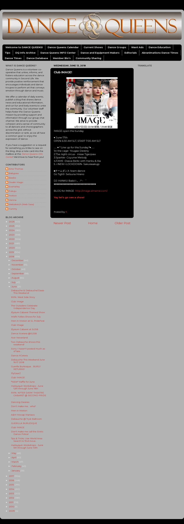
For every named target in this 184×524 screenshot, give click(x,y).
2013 (12, 493)
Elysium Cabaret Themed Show (28, 312)
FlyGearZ (16, 373)
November (18, 264)
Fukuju (12, 191)
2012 (12, 497)
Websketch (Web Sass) (21, 204)
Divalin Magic (16, 182)
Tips (7, 52)
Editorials (130, 52)
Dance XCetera (19, 355)
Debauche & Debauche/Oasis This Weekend (27, 291)
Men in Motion (19, 410)
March (15, 461)
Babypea (14, 173)
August (16, 277)
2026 (12, 221)
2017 (12, 476)
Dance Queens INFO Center (58, 52)
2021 (12, 243)
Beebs (12, 177)
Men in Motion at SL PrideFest (27, 321)
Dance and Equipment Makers (100, 52)
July (14, 282)
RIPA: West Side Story (23, 297)
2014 (12, 489)
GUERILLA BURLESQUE (24, 423)
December (18, 260)
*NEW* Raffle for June (23, 381)
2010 (12, 506)
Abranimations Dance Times (160, 52)
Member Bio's (62, 58)
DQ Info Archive (25, 52)
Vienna (12, 200)
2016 (12, 480)
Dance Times (13, 58)
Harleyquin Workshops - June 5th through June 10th (27, 446)
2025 (12, 226)
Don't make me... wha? (23, 406)
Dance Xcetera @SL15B (24, 333)
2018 (12, 256)
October (16, 269)
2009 (12, 511)
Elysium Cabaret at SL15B (24, 329)
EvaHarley (14, 186)
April (14, 457)
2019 (12, 252)
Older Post (122, 223)
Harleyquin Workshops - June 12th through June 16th (27, 387)
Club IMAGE (17, 427)
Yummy (13, 209)
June (14, 286)
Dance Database (37, 58)
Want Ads (137, 47)
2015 (12, 484)
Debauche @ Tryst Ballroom (26, 419)
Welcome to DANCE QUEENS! (24, 47)
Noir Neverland (19, 337)
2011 (11, 502)
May (14, 453)
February (17, 466)
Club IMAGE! (18, 377)
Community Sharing (88, 58)
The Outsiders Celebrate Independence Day (24, 306)
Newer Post (62, 223)
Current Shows (93, 47)
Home (93, 223)
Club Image (17, 301)
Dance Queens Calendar (63, 47)
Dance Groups (117, 47)
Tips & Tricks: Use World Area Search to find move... (26, 439)
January (16, 470)
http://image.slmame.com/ (91, 190)
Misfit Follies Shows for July (26, 316)
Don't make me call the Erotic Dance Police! (27, 432)
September (18, 273)
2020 (12, 247)
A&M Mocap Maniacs (23, 414)
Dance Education (160, 47)
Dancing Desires (20, 402)
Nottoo (13, 195)
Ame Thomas (16, 169)
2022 (12, 239)
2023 (12, 234)
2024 (12, 230)
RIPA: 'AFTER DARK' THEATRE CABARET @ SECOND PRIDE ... (28, 395)
